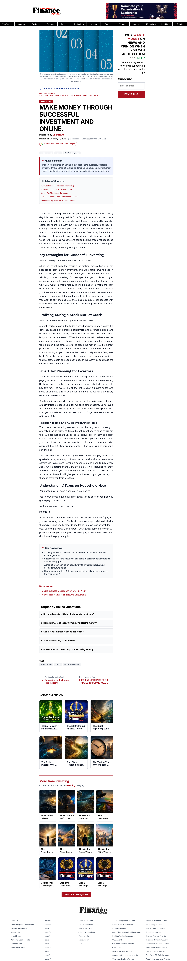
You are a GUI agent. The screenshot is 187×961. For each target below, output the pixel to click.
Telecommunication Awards (157, 944)
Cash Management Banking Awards (126, 932)
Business (36, 24)
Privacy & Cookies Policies (21, 940)
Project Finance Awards (156, 936)
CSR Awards (117, 947)
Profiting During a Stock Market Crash (56, 189)
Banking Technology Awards (123, 936)
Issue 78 (48, 932)
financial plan (88, 303)
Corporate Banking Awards (123, 959)
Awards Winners (85, 928)
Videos (122, 24)
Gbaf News (58, 135)
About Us (14, 921)
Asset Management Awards (123, 921)
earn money (59, 270)
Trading (107, 24)
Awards (136, 24)
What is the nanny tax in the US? (59, 641)
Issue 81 (47, 921)
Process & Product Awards (157, 940)
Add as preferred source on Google (58, 144)
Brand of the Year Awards (122, 925)
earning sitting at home (73, 247)
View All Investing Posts (76, 894)
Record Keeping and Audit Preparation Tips (61, 197)
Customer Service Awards (123, 944)
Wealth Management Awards (158, 959)
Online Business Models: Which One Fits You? (64, 591)
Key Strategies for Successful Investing (57, 186)
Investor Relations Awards (157, 921)
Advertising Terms (17, 947)
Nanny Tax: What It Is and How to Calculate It (64, 595)
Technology (79, 24)
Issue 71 (47, 959)
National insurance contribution (56, 506)
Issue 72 (47, 955)
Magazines (151, 24)
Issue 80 (48, 925)
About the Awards (85, 921)
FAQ (80, 944)
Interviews (21, 24)
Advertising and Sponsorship (22, 925)
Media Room (83, 940)
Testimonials (83, 936)
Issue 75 (48, 944)
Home (42, 93)
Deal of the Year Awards (122, 951)
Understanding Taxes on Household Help (58, 200)
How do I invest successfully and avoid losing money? (70, 623)
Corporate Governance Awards (125, 955)
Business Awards (119, 928)
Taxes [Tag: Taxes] (58, 153)
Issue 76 (48, 940)
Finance (50, 24)
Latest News (15, 936)
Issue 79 (48, 928)
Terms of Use (16, 944)
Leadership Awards (154, 925)
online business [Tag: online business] (46, 153)
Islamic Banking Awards (156, 928)
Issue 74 (47, 947)
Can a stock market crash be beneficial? (63, 632)
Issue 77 (48, 936)
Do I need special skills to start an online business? (68, 614)
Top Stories (7, 24)
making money (90, 266)
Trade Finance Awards (155, 951)
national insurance (63, 517)
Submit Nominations (86, 932)
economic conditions (50, 333)
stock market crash (52, 326)
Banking (64, 24)
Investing (93, 24)
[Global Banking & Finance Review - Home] (47, 11)
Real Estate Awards (154, 932)
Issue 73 (48, 951)
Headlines (165, 24)
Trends (180, 24)
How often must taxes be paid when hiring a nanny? (68, 649)
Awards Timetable (85, 925)
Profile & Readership (18, 928)
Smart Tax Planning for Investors (54, 193)
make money (67, 285)
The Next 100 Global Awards (157, 955)
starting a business (49, 228)
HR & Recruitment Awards (157, 947)
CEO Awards (117, 940)
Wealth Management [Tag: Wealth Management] (71, 153)
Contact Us (15, 932)
